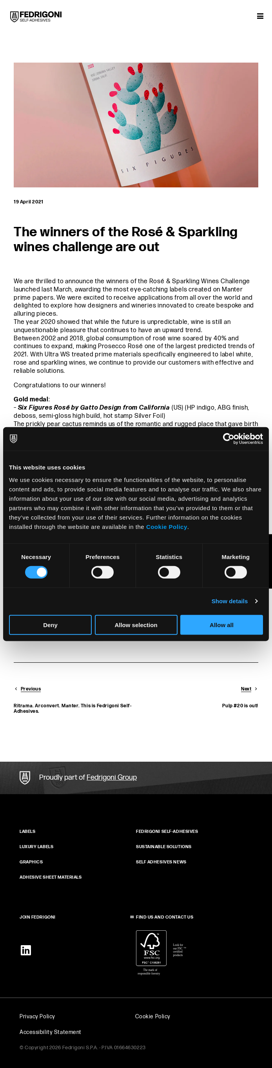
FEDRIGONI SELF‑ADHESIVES (167, 831)
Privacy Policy (37, 1016)
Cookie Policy (166, 526)
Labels (27, 831)
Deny (50, 624)
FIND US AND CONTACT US (164, 917)
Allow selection (135, 624)
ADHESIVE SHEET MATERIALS (51, 877)
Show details (230, 601)
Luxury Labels (36, 846)
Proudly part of (88, 777)
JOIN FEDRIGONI (38, 917)
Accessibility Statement (51, 1032)
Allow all (222, 624)
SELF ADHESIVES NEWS (161, 862)
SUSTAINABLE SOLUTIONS (164, 846)
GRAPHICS (31, 862)
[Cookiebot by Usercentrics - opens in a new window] (228, 439)
